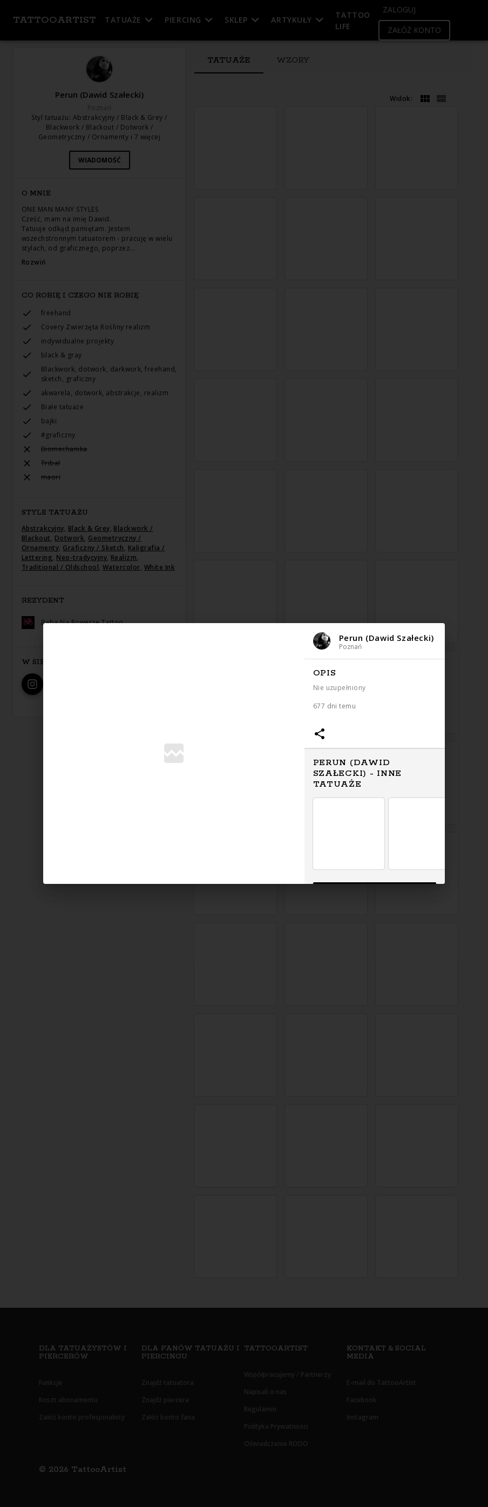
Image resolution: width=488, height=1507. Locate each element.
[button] (374, 641)
